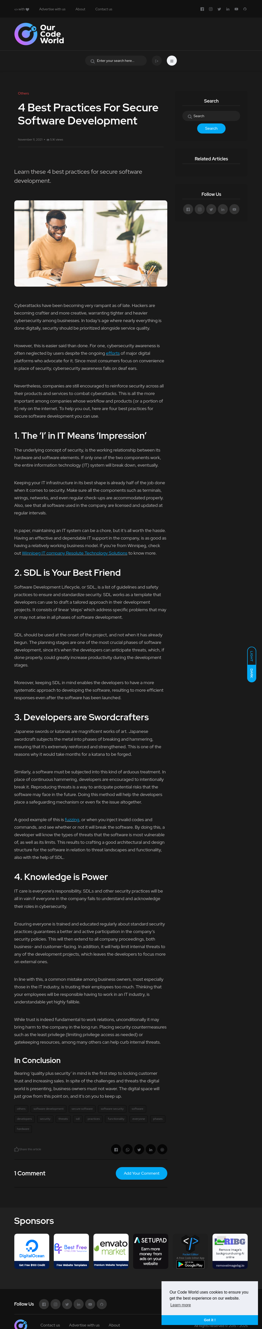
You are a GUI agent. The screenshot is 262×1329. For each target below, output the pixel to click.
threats (63, 1119)
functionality (116, 1119)
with (21, 9)
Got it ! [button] (210, 1320)
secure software (82, 1109)
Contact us (103, 9)
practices (94, 1119)
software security (112, 1109)
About (80, 9)
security (45, 1119)
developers (24, 1119)
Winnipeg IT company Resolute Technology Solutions (74, 553)
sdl (78, 1119)
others (21, 1109)
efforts (113, 353)
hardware (23, 1129)
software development (48, 1109)
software (137, 1109)
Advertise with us (52, 9)
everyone (138, 1119)
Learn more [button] (180, 1305)
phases (157, 1119)
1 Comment (29, 1173)
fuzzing (72, 819)
